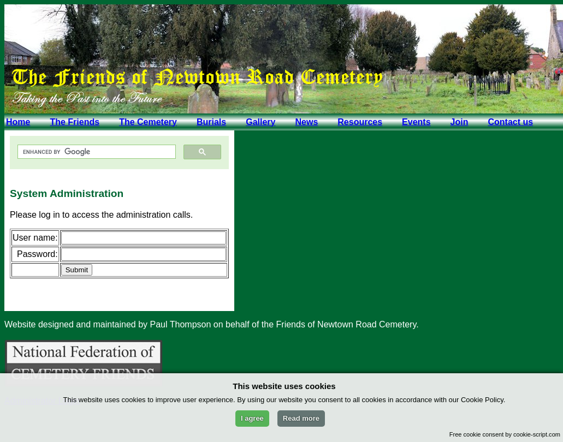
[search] (95, 152)
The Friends (74, 122)
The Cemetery (148, 122)
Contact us (510, 122)
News (306, 122)
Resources (359, 122)
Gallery (260, 122)
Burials (211, 122)
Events (416, 122)
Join (460, 122)
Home (18, 122)
